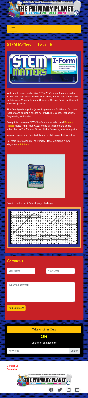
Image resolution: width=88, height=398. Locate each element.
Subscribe (12, 369)
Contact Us (12, 366)
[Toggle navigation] (13, 29)
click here (23, 144)
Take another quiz (44, 329)
